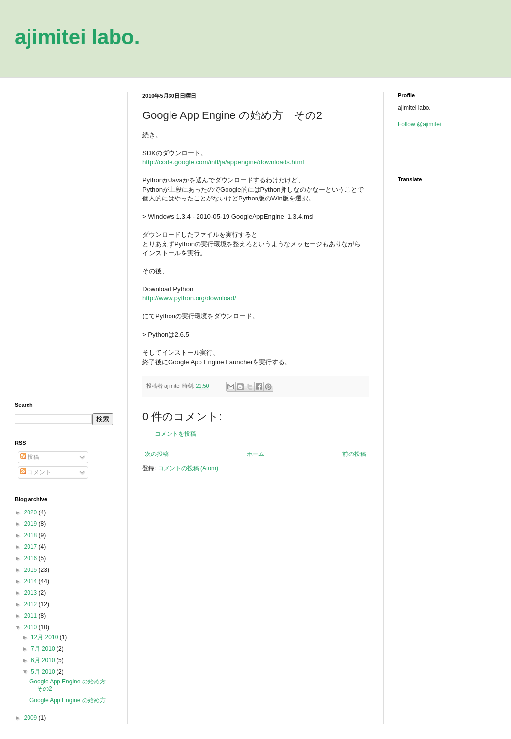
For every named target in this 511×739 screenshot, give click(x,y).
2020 (31, 512)
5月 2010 (44, 671)
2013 (31, 592)
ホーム (255, 454)
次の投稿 (157, 454)
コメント (35, 472)
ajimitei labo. (77, 37)
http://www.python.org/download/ (189, 298)
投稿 (29, 457)
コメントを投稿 (175, 433)
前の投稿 (354, 454)
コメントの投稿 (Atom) (188, 468)
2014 (31, 581)
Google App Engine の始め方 (67, 700)
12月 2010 (45, 637)
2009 (31, 717)
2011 (31, 615)
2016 (31, 558)
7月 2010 (44, 648)
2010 (31, 627)
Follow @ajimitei (419, 124)
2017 (31, 546)
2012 (31, 604)
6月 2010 (44, 660)
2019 (31, 523)
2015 (31, 570)
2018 (31, 535)
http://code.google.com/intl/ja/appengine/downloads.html (223, 162)
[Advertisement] (64, 239)
